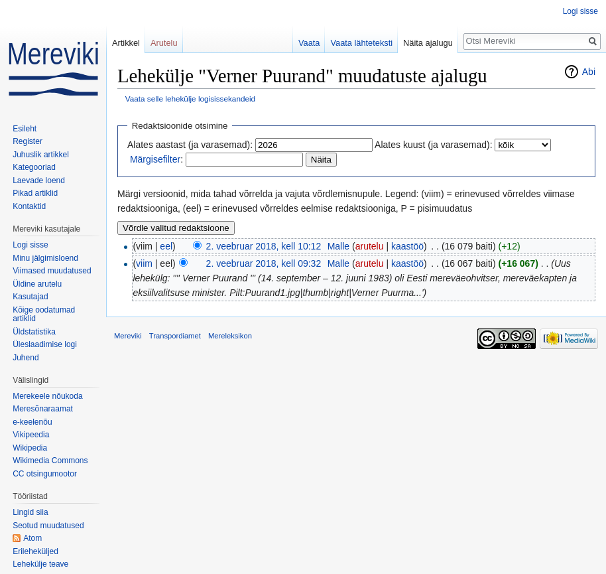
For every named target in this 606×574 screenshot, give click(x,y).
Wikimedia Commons (50, 460)
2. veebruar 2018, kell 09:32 (264, 263)
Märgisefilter (155, 159)
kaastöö (407, 246)
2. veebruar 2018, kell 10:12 (264, 246)
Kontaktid (29, 206)
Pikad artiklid (35, 193)
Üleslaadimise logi (45, 344)
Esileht (24, 128)
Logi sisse (580, 11)
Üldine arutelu (37, 284)
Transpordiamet (175, 336)
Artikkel (126, 43)
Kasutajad (30, 296)
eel (166, 246)
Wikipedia (30, 448)
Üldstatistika (34, 331)
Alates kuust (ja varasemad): (433, 144)
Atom (32, 538)
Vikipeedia (31, 434)
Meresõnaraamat (43, 408)
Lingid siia (30, 512)
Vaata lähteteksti (361, 43)
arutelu (369, 246)
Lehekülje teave (40, 564)
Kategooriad (34, 167)
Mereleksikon (230, 336)
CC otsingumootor (45, 473)
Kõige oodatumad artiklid (44, 314)
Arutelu (164, 43)
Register (27, 141)
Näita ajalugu (428, 43)
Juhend (25, 357)
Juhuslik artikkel (41, 154)
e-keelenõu (32, 422)
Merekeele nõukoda (47, 396)
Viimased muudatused (52, 270)
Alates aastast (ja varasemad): (190, 144)
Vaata (309, 43)
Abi (588, 71)
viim (144, 263)
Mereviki (128, 336)
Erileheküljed (35, 551)
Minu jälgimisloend (45, 258)
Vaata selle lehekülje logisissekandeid (190, 98)
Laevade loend (39, 180)
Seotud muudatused (48, 525)
